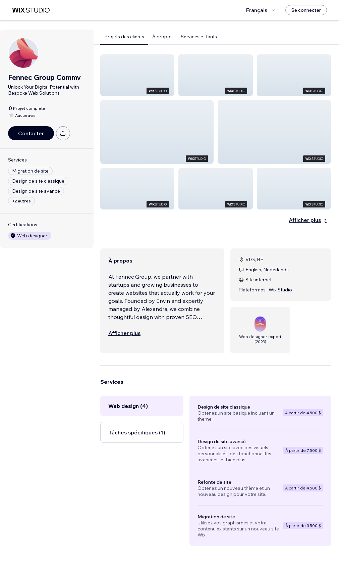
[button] (137, 75)
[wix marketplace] (31, 10)
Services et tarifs (199, 37)
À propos (162, 37)
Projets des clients (124, 37)
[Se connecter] (306, 10)
